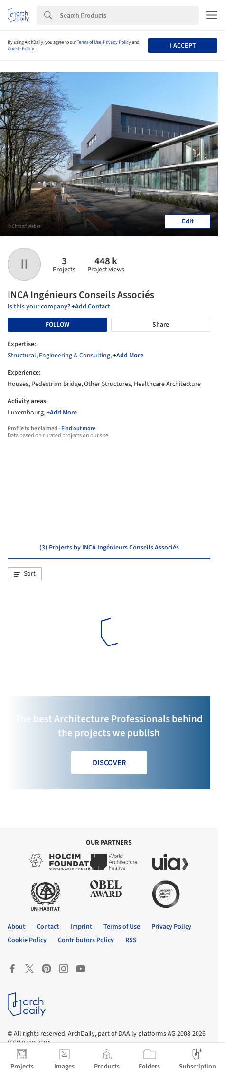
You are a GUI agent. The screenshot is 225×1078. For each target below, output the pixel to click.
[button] (25, 574)
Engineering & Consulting (74, 355)
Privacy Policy (117, 42)
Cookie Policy (21, 49)
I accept (183, 45)
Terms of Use (89, 42)
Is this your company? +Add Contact (59, 306)
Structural (22, 355)
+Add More (128, 355)
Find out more (78, 428)
